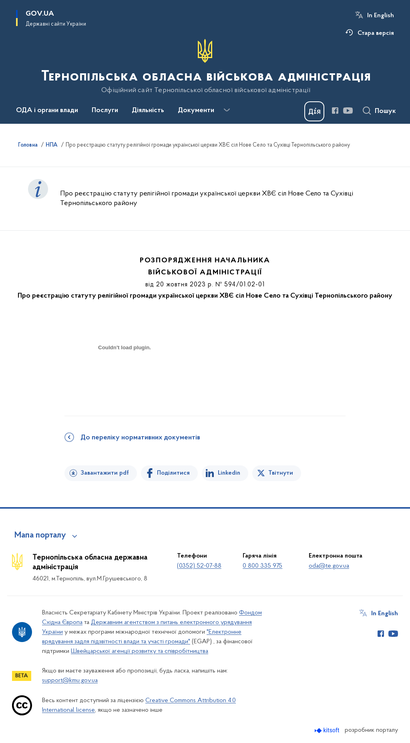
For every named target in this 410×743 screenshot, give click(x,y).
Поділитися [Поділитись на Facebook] (173, 473)
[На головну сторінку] (205, 66)
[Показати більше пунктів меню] (227, 110)
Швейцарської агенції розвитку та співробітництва (139, 651)
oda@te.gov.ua (329, 566)
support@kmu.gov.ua (70, 680)
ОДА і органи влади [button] (47, 110)
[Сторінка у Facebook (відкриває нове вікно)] (335, 110)
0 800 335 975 (262, 566)
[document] (124, 376)
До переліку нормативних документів (140, 437)
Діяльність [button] (148, 110)
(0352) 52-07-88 (199, 566)
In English (380, 15)
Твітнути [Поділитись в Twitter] (280, 473)
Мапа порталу (40, 535)
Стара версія (376, 33)
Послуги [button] (105, 110)
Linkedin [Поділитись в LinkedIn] (229, 473)
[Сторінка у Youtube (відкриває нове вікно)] (348, 110)
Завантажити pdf (104, 473)
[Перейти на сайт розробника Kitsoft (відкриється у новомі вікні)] (328, 730)
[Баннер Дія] (314, 111)
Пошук (385, 111)
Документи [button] (196, 110)
